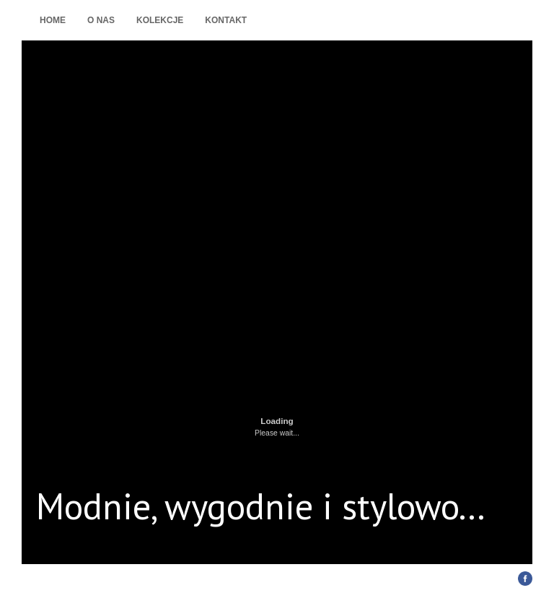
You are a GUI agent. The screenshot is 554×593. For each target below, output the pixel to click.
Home (53, 20)
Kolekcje (159, 20)
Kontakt (226, 20)
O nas (101, 20)
